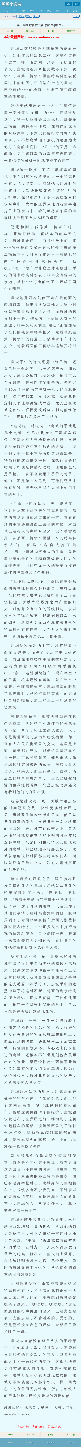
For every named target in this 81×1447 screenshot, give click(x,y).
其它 (58, 11)
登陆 (68, 4)
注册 (76, 4)
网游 (49, 11)
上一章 (10, 31)
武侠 (23, 11)
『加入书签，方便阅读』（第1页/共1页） (40, 1426)
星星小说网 (11, 4)
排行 (75, 11)
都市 (32, 11)
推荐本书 (71, 31)
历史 (41, 11)
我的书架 (29, 1442)
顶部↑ (70, 1442)
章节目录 (30, 31)
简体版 (13, 16)
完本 (67, 11)
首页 (6, 11)
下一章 (51, 31)
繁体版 (5, 16)
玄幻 (14, 11)
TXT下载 (71, 1435)
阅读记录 (51, 1442)
